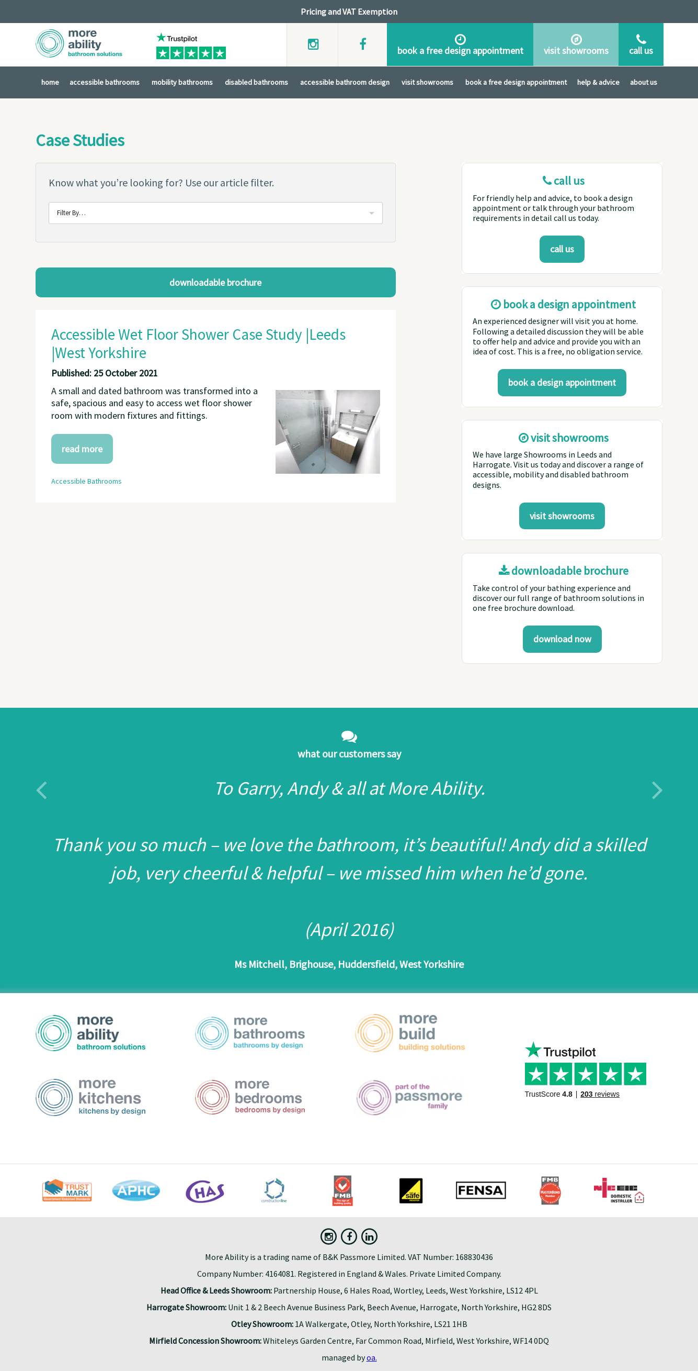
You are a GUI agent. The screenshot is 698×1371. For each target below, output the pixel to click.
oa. (372, 1357)
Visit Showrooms (427, 81)
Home (50, 81)
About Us (643, 81)
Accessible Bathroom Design (345, 81)
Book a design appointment (562, 382)
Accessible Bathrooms (105, 81)
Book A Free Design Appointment (516, 81)
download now (562, 639)
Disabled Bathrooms (256, 81)
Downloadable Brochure (215, 282)
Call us (562, 249)
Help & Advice (598, 81)
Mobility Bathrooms (182, 81)
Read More (82, 449)
